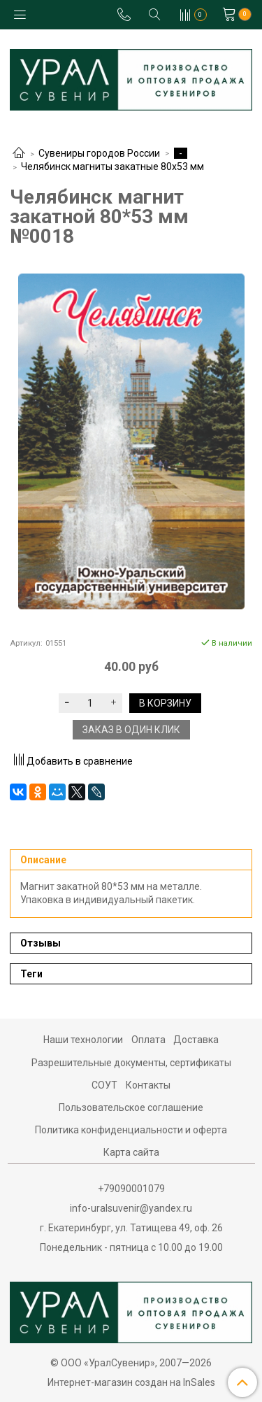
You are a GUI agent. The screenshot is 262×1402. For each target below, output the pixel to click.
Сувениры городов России (99, 153)
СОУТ (104, 1085)
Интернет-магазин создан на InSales (131, 1382)
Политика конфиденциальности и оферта (131, 1129)
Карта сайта (131, 1152)
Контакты (148, 1085)
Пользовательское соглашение (131, 1107)
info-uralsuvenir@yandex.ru (131, 1208)
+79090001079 (131, 1188)
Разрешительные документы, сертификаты (131, 1062)
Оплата (148, 1039)
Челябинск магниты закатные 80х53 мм (112, 166)
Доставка (196, 1039)
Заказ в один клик (131, 729)
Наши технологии (83, 1039)
